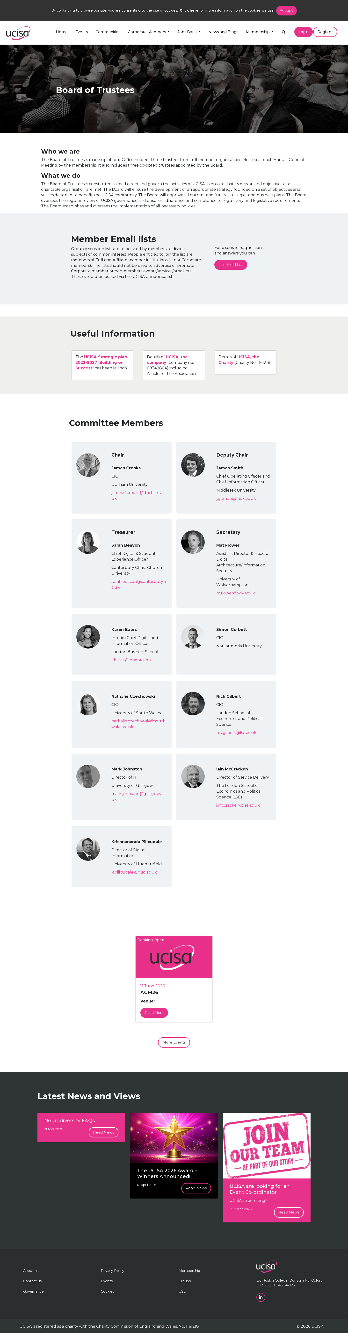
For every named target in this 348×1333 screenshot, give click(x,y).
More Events (174, 1042)
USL (182, 1291)
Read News (103, 1132)
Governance (33, 1291)
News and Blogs (223, 31)
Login (303, 32)
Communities (107, 31)
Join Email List (231, 264)
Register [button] (325, 31)
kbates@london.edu (131, 660)
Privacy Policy (112, 1271)
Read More (154, 1012)
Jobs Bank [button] (187, 31)
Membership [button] (258, 31)
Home (62, 31)
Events (81, 31)
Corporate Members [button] (147, 31)
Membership (189, 1271)
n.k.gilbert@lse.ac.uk (236, 732)
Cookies (107, 1291)
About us (30, 1271)
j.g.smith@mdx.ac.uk (236, 498)
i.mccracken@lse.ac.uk (238, 805)
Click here (189, 10)
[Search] (283, 30)
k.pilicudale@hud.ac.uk (134, 872)
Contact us (32, 1281)
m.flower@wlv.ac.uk (235, 593)
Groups (185, 1281)
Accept (286, 10)
